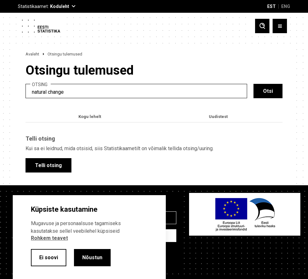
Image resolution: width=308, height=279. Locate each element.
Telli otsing (48, 165)
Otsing (40, 84)
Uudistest (218, 116)
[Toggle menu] (279, 26)
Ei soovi (48, 257)
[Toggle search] (262, 26)
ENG (285, 6)
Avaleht (32, 54)
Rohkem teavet (49, 238)
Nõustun (92, 257)
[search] (136, 91)
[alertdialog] (89, 237)
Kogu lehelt (89, 116)
